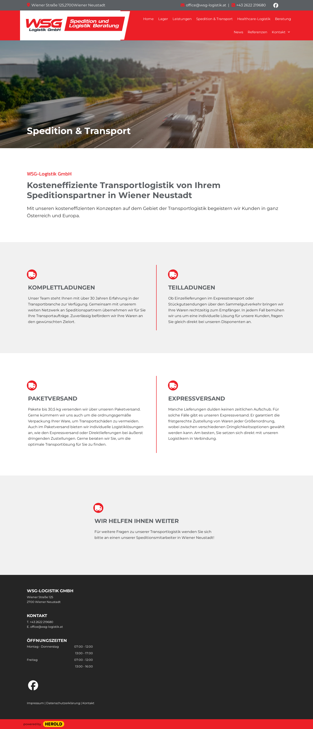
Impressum (35, 703)
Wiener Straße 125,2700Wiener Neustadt (68, 5)
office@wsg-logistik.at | (207, 5)
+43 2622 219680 (251, 5)
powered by (32, 724)
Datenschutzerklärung (63, 703)
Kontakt (88, 703)
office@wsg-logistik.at (46, 626)
